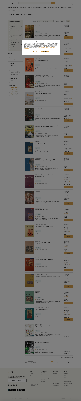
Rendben (45, 51)
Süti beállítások (36, 51)
